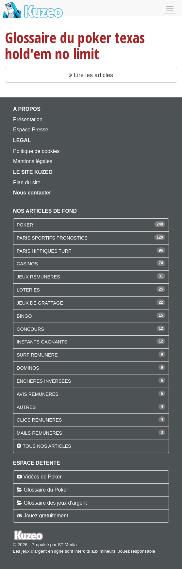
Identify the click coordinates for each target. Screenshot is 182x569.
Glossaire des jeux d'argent (55, 503)
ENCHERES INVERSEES (44, 381)
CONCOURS (30, 329)
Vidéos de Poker (42, 476)
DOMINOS (28, 368)
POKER (25, 224)
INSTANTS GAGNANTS (42, 341)
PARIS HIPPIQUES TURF (44, 251)
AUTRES (26, 407)
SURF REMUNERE (37, 355)
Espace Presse (30, 129)
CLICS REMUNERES (39, 420)
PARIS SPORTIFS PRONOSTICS (52, 238)
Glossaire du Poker (46, 490)
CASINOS (27, 263)
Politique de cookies (36, 151)
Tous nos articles (47, 446)
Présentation (27, 119)
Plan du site (27, 182)
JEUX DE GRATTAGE (40, 303)
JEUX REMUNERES (38, 276)
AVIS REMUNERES (37, 394)
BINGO (24, 316)
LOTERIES (28, 290)
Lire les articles (91, 75)
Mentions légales (32, 161)
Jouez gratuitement (46, 515)
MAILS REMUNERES (39, 433)
